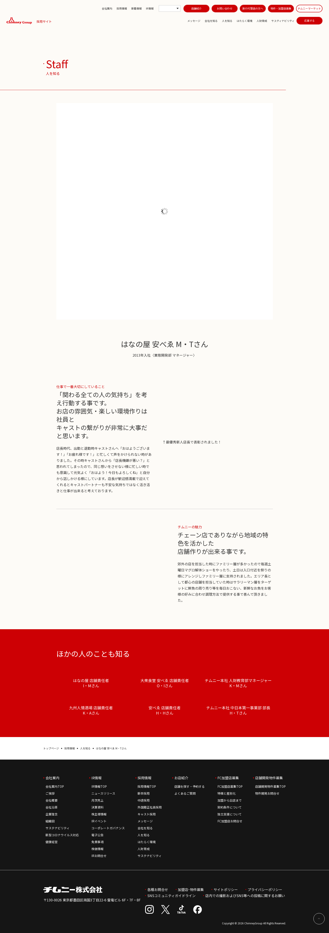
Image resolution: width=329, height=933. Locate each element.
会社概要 (51, 800)
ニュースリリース (103, 793)
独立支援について (229, 814)
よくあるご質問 (185, 793)
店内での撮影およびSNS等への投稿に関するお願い (245, 895)
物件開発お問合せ (267, 793)
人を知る (227, 21)
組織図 (50, 821)
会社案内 (107, 8)
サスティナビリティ (282, 21)
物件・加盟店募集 (281, 8)
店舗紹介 (196, 8)
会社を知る (211, 21)
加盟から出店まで (229, 800)
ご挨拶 (50, 793)
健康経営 (51, 842)
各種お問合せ (157, 889)
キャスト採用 (147, 814)
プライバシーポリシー (265, 889)
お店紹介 (181, 777)
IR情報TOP (99, 786)
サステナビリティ (57, 828)
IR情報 (150, 8)
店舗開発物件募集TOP (270, 786)
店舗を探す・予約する (189, 786)
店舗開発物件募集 (269, 777)
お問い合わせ (224, 8)
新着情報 (136, 8)
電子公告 (97, 835)
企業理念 (51, 814)
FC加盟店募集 (228, 777)
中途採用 (144, 800)
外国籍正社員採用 (150, 807)
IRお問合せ (99, 856)
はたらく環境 (244, 21)
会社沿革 (51, 807)
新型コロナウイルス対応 (62, 835)
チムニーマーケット (309, 8)
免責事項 (97, 842)
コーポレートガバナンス (108, 828)
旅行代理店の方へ (252, 8)
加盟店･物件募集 (191, 889)
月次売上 (97, 800)
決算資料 (97, 807)
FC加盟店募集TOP (230, 786)
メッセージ (193, 21)
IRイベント (99, 821)
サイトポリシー (226, 889)
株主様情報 (99, 814)
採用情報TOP (147, 786)
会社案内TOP (54, 786)
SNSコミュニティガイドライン (171, 895)
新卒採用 (144, 793)
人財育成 (262, 21)
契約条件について (229, 807)
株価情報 (97, 849)
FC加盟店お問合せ (229, 821)
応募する (309, 20)
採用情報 (122, 8)
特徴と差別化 (226, 793)
